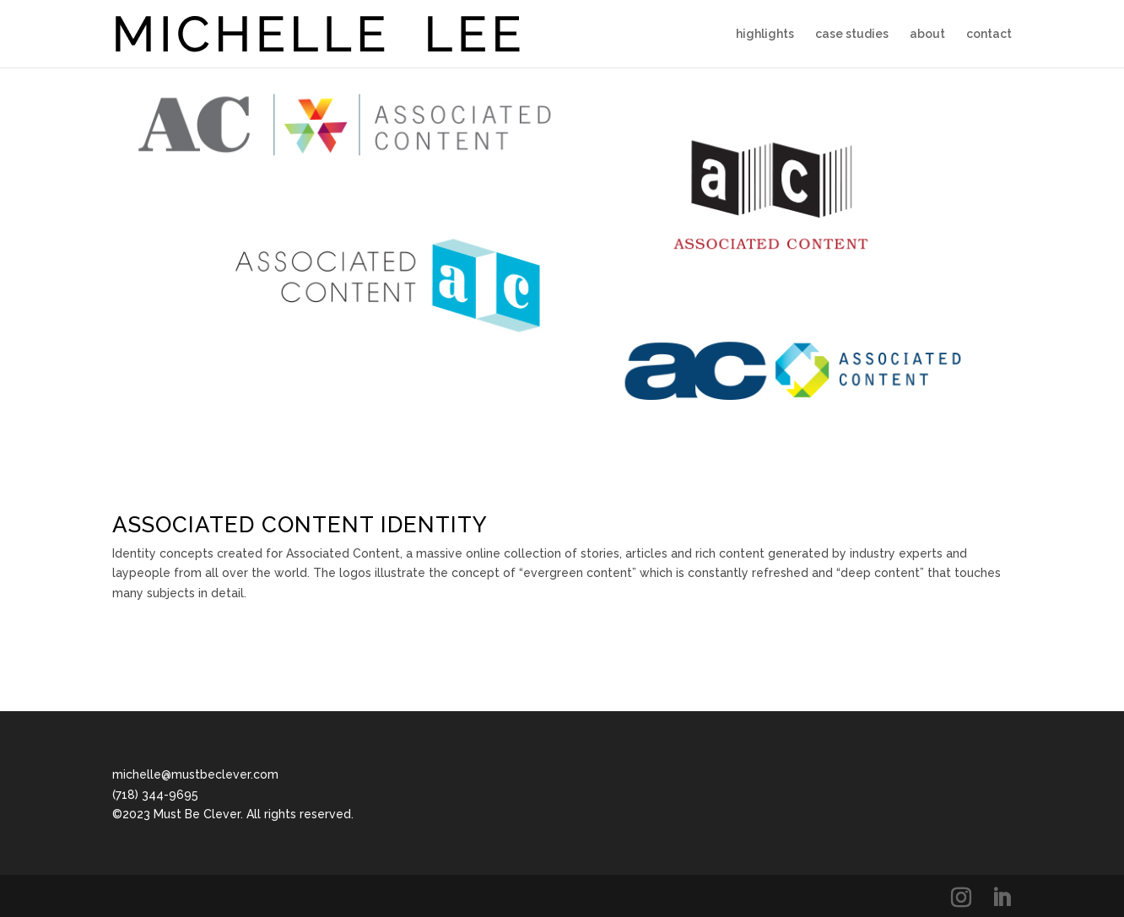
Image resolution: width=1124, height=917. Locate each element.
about (927, 34)
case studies (852, 34)
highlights (765, 34)
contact (989, 34)
